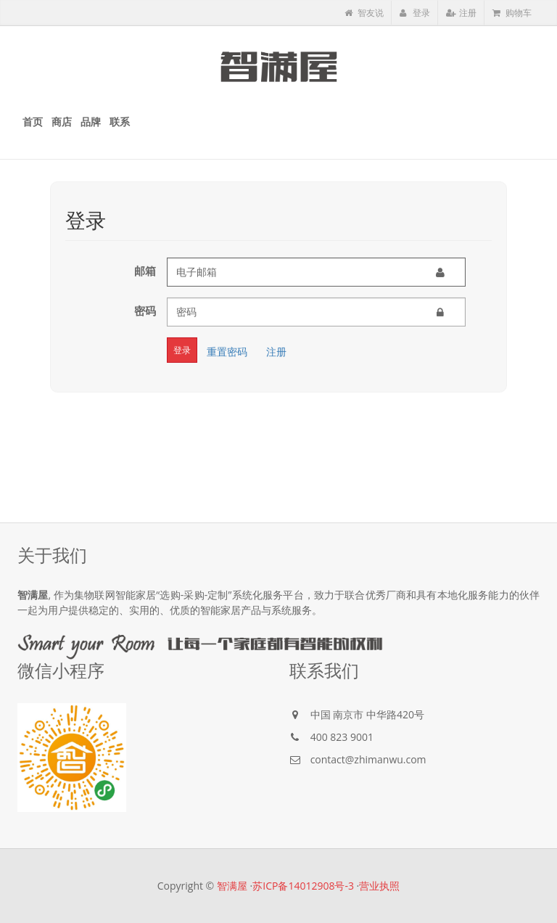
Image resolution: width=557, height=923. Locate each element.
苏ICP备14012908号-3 (303, 886)
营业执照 (379, 886)
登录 (415, 13)
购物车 (512, 13)
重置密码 (227, 350)
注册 (461, 13)
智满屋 (232, 886)
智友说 (364, 13)
